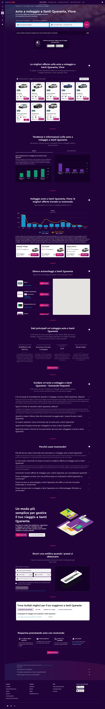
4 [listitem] (35, 93)
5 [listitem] (50, 93)
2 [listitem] (20, 93)
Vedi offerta (28, 116)
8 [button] (46, 42)
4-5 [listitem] (27, 93)
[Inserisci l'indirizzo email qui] (37, 575)
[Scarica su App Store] (84, 687)
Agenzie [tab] (36, 147)
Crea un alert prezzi (78, 639)
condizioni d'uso (34, 587)
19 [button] (36, 49)
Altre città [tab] (40, 605)
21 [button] (43, 49)
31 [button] (29, 56)
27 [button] (39, 52)
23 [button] (50, 49)
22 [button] (46, 49)
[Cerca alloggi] (2, 9)
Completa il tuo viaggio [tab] (51, 605)
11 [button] (32, 45)
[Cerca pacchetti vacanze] (2, 16)
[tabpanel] (55, 166)
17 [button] (29, 49)
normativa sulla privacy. (42, 587)
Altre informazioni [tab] (73, 147)
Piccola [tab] (55, 207)
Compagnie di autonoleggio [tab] (28, 605)
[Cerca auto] (2, 12)
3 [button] (65, 38)
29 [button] (46, 52)
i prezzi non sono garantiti (49, 661)
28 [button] (43, 52)
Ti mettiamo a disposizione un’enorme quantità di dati (55, 668)
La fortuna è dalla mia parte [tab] (67, 605)
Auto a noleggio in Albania (30, 6)
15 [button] (46, 45)
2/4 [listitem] (86, 93)
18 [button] (32, 49)
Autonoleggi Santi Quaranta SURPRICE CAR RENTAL (32, 613)
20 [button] (39, 49)
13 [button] (39, 45)
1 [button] (46, 38)
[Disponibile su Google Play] (84, 683)
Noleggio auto (21, 6)
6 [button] (39, 42)
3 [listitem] (53, 93)
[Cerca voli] (2, 6)
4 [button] (32, 42)
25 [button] (32, 52)
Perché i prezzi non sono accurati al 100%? (55, 671)
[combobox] (25, 20)
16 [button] (50, 45)
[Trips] (2, 20)
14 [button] (43, 45)
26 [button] (36, 52)
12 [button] (36, 45)
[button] (2, 2)
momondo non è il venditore (55, 666)
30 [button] (50, 52)
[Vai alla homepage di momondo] (10, 2)
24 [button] (29, 52)
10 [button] (29, 45)
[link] (37, 251)
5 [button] (72, 38)
